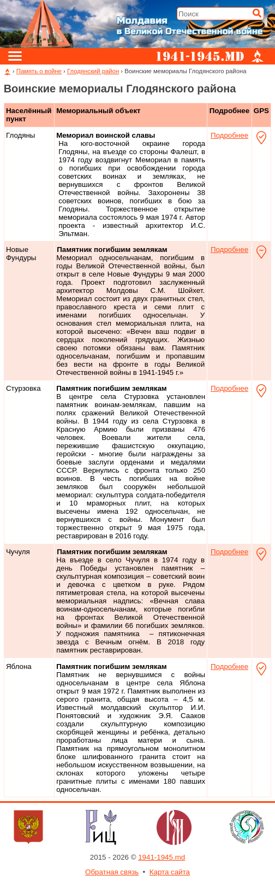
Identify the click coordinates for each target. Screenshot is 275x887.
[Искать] (257, 13)
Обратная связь (112, 872)
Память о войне (39, 71)
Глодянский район (93, 71)
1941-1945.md (161, 857)
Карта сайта (170, 872)
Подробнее (229, 135)
